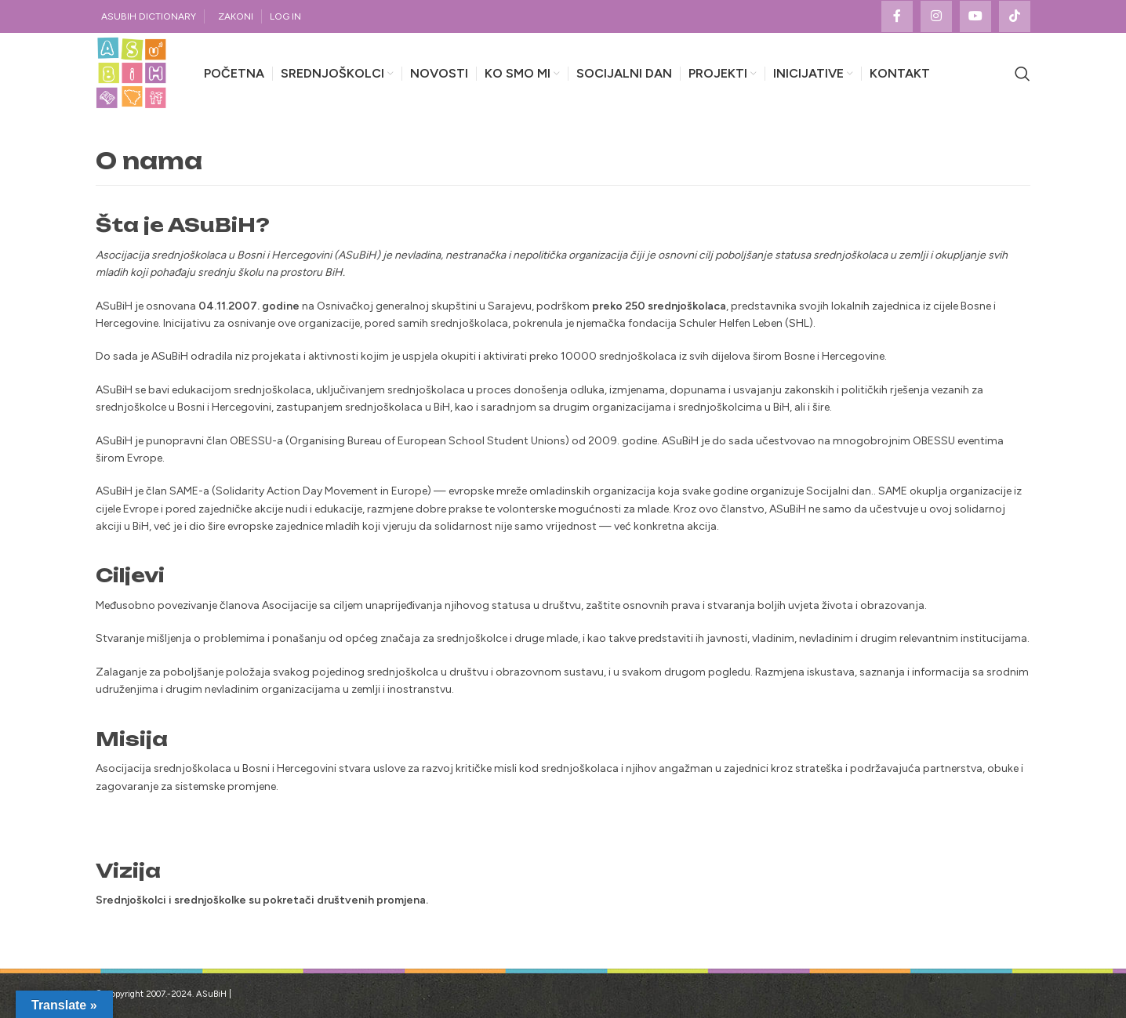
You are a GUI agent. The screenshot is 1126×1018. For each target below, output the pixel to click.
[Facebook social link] (897, 16)
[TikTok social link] (1014, 16)
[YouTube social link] (975, 16)
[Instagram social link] (936, 16)
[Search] (1022, 73)
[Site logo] (131, 73)
